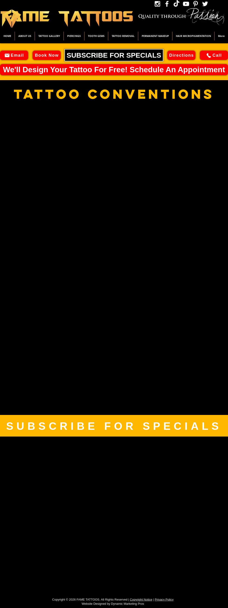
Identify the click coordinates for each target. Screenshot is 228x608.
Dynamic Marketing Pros (127, 603)
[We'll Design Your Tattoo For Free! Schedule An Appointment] (114, 69)
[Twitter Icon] (205, 4)
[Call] (214, 55)
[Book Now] (47, 55)
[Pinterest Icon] (195, 4)
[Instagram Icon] (157, 4)
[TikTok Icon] (176, 4)
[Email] (14, 55)
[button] (49, 36)
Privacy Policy (164, 599)
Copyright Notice (141, 599)
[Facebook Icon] (167, 4)
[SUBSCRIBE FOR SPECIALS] (113, 55)
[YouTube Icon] (186, 4)
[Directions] (181, 55)
